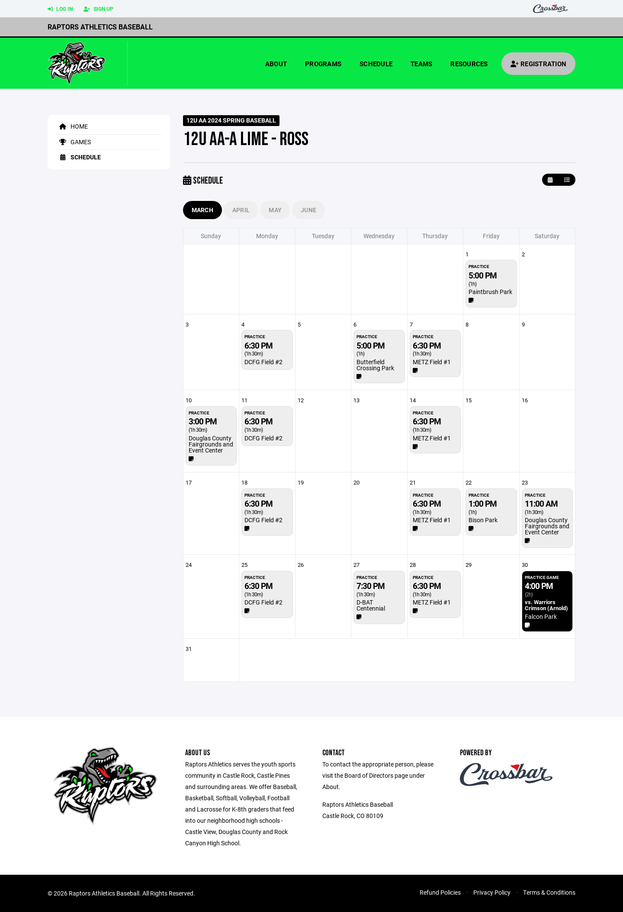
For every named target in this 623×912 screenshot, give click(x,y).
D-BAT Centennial (370, 605)
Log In (60, 9)
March (202, 210)
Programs (323, 63)
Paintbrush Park (490, 292)
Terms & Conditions (549, 892)
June (308, 210)
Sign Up (98, 9)
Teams (421, 63)
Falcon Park (541, 616)
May (275, 210)
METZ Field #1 (432, 362)
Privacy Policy (492, 892)
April (241, 210)
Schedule (376, 63)
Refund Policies (440, 892)
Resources (469, 63)
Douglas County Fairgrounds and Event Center (211, 444)
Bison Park (483, 520)
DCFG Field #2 (263, 362)
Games (73, 142)
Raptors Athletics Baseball (100, 26)
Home (72, 126)
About (276, 63)
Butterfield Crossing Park (375, 365)
